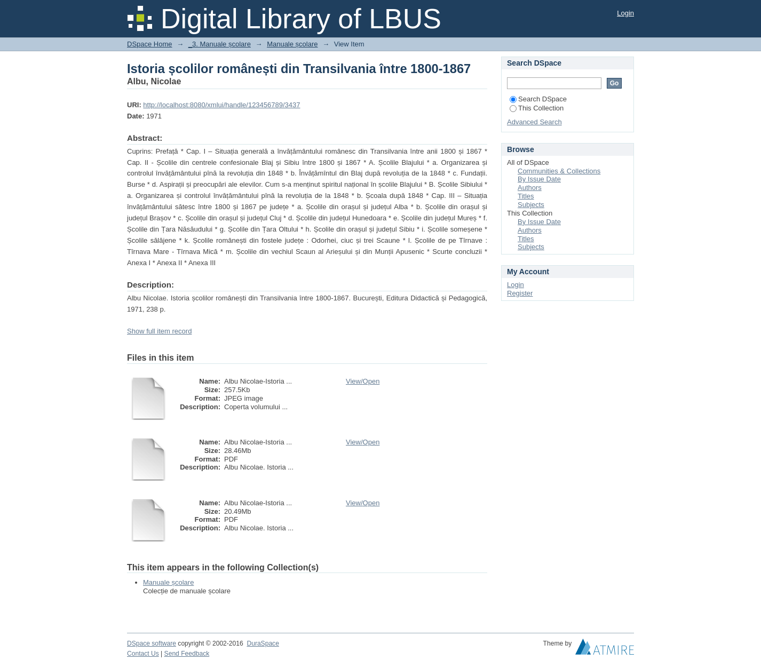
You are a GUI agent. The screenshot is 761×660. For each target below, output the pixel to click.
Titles (526, 196)
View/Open (362, 381)
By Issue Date (539, 179)
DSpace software (151, 643)
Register (520, 293)
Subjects (531, 205)
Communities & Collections (559, 171)
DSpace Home (149, 44)
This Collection (537, 108)
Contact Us (143, 653)
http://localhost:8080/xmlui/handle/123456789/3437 (221, 105)
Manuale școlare (292, 44)
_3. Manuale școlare (219, 44)
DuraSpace (263, 643)
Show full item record (159, 331)
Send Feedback (187, 653)
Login (625, 13)
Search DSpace (538, 99)
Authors (530, 188)
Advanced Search (534, 122)
